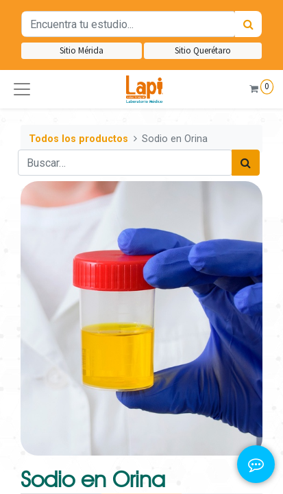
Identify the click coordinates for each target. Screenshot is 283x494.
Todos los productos (78, 139)
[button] (22, 89)
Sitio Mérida (81, 50)
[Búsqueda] (248, 24)
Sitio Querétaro (203, 50)
